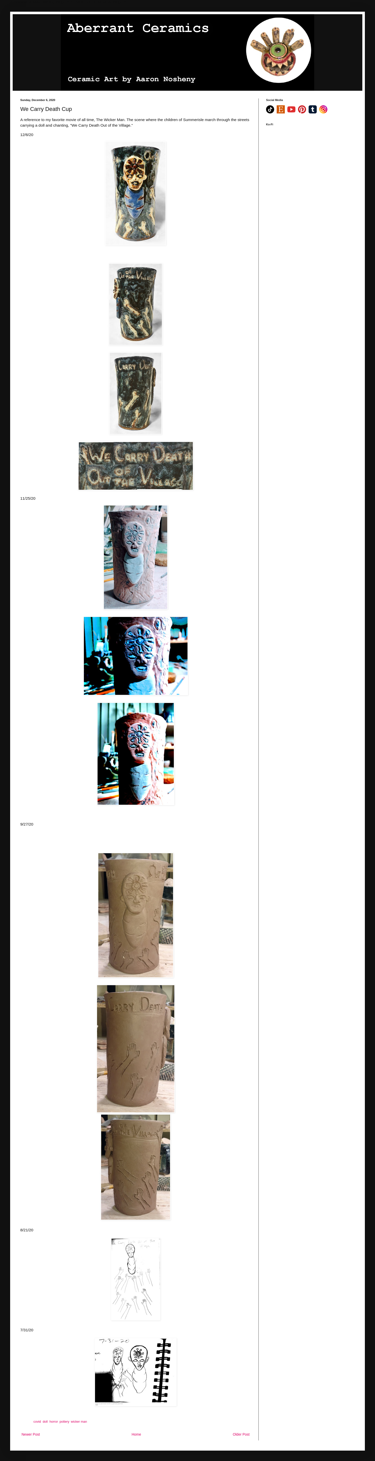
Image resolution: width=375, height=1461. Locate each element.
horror (53, 1421)
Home (136, 1434)
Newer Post (31, 1434)
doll (45, 1421)
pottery (64, 1421)
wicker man (79, 1421)
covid (37, 1421)
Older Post (241, 1434)
